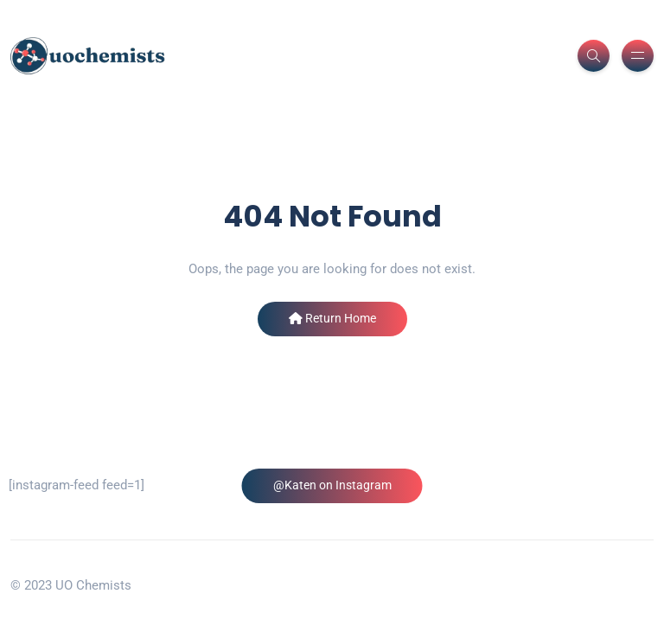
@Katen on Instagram (332, 485)
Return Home (332, 318)
